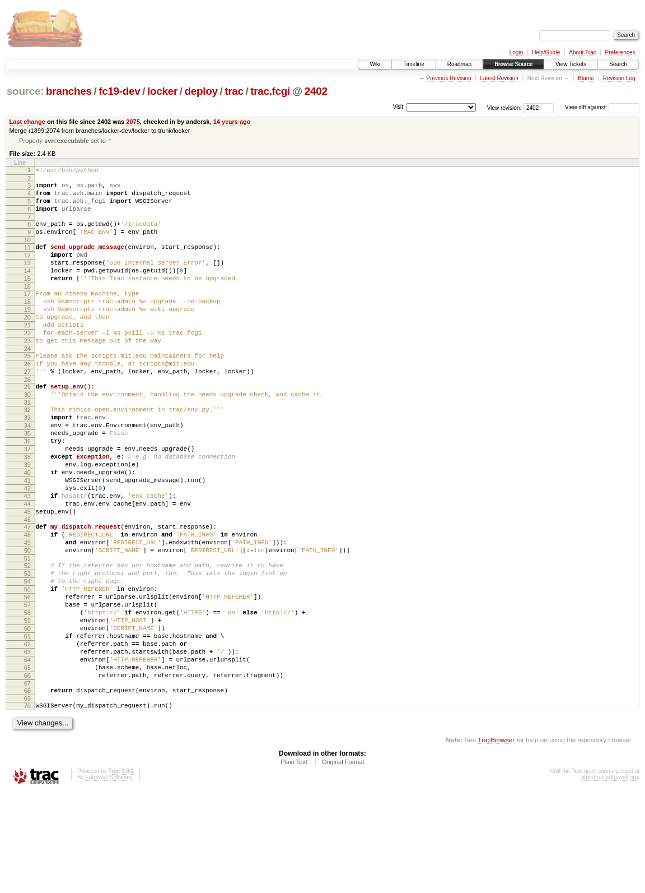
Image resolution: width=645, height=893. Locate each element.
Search (618, 64)
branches (69, 91)
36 (27, 489)
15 (27, 298)
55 (27, 666)
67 (27, 780)
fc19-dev (119, 91)
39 (27, 518)
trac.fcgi (270, 91)
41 (27, 537)
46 (27, 584)
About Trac (582, 52)
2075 (133, 121)
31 (27, 444)
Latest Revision (499, 78)
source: (25, 91)
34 (27, 470)
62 (27, 732)
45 (27, 575)
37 (27, 499)
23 (27, 372)
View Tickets (570, 64)
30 (27, 434)
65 (27, 761)
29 (27, 425)
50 (27, 620)
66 (27, 770)
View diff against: (602, 107)
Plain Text (294, 862)
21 (27, 353)
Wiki (375, 64)
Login (516, 52)
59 (27, 704)
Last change (27, 121)
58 (27, 694)
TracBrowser (496, 840)
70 (27, 804)
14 (27, 288)
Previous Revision (448, 78)
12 (27, 269)
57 (27, 685)
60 (27, 713)
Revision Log (619, 78)
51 (27, 630)
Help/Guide (546, 52)
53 (27, 647)
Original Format (343, 862)
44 (27, 565)
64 (27, 751)
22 (27, 362)
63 (27, 742)
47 (27, 592)
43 (27, 556)
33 (27, 460)
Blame (585, 78)
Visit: (398, 107)
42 (27, 546)
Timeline (413, 64)
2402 (316, 91)
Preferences (620, 52)
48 (27, 601)
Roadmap (459, 64)
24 (27, 381)
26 (27, 398)
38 (27, 508)
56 (27, 675)
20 (27, 343)
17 (27, 315)
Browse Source (513, 64)
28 (27, 417)
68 (27, 787)
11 (27, 260)
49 (27, 611)
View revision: (504, 107)
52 (27, 637)
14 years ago (232, 121)
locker (162, 91)
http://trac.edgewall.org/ (610, 878)
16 (27, 307)
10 (27, 252)
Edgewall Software (108, 878)
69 (27, 797)
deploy (200, 91)
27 (27, 408)
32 (27, 451)
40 (27, 527)
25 (27, 389)
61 (27, 723)
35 (27, 479)
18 (27, 324)
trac (234, 91)
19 (27, 334)
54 (27, 656)
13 (27, 279)
